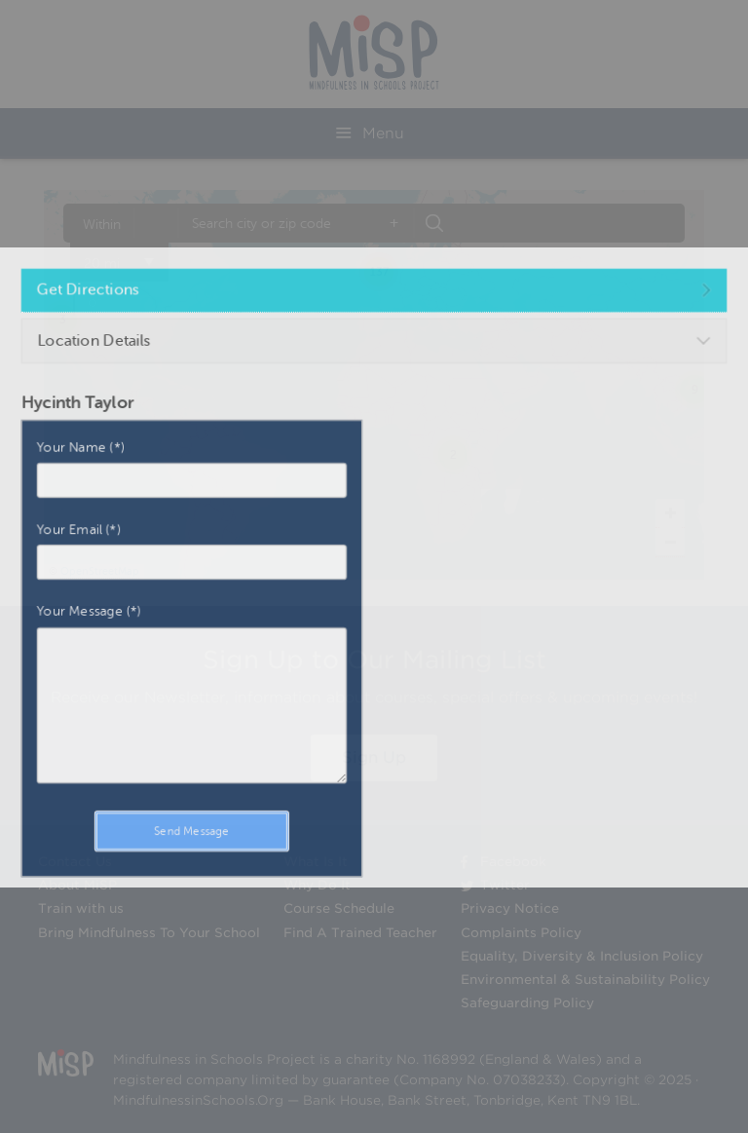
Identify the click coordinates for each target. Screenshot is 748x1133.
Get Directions (125, 326)
